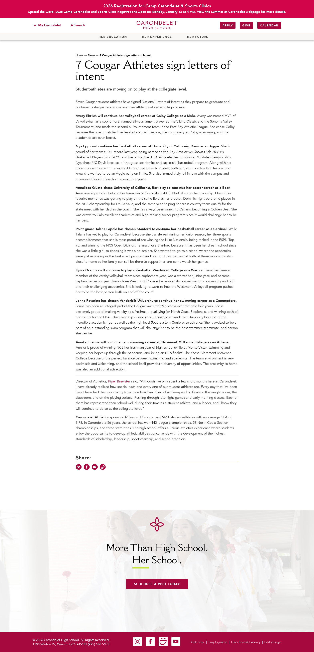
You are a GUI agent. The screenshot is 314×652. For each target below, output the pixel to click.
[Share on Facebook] (87, 469)
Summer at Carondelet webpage (235, 12)
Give (246, 25)
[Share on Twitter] (79, 469)
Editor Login (273, 642)
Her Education (113, 37)
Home (79, 55)
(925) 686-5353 (98, 644)
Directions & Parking (245, 642)
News (91, 55)
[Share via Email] (95, 469)
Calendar (269, 25)
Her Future (197, 37)
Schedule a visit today (157, 584)
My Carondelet (47, 25)
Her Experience (157, 37)
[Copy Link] (103, 469)
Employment (217, 642)
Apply (227, 25)
